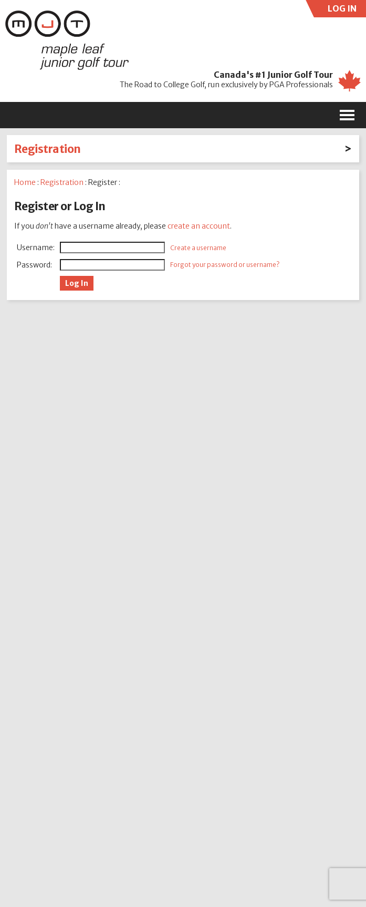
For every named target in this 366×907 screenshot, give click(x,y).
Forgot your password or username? (224, 265)
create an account (199, 226)
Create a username (198, 248)
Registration (47, 149)
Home (25, 182)
